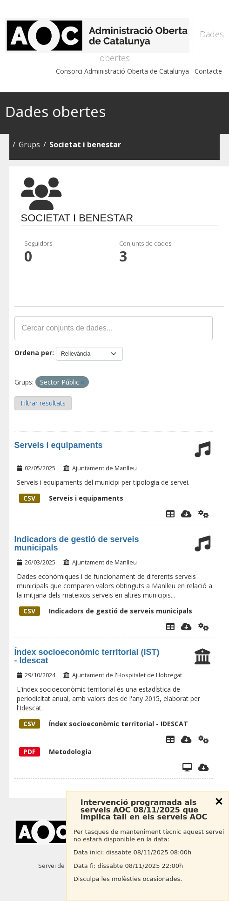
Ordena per (33, 352)
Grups (29, 144)
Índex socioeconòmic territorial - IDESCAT (103, 723)
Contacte (208, 71)
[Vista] (187, 767)
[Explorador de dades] (170, 514)
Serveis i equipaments (58, 445)
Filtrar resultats (43, 403)
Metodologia (55, 751)
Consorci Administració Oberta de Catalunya (122, 71)
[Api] (203, 514)
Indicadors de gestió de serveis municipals (76, 543)
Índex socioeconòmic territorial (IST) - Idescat (87, 656)
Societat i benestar (85, 144)
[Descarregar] (186, 514)
